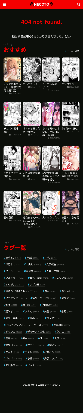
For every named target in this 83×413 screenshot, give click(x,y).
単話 (33, 257)
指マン (56, 345)
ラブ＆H (37, 284)
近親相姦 (61, 325)
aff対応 (13, 257)
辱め (35, 318)
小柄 (33, 358)
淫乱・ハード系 (44, 298)
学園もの (50, 304)
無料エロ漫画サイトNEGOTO (45, 384)
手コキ (12, 351)
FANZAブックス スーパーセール (26, 325)
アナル (32, 311)
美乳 (50, 311)
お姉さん (52, 351)
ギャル (32, 351)
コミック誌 (63, 277)
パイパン (13, 358)
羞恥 (11, 338)
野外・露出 (14, 318)
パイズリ (55, 318)
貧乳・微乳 (39, 277)
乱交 (60, 338)
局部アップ (53, 358)
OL (44, 338)
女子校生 (55, 264)
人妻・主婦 (56, 271)
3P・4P (69, 291)
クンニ (63, 331)
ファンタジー (16, 298)
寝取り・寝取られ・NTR (22, 291)
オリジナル (14, 284)
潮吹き (12, 311)
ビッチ (34, 365)
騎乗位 (68, 298)
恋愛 (67, 311)
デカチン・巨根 (39, 331)
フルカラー (14, 277)
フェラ (12, 271)
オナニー (35, 345)
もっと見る (73, 51)
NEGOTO (42, 4)
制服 (11, 304)
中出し (33, 264)
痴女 (28, 338)
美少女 (33, 271)
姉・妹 (29, 304)
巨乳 (51, 257)
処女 (50, 291)
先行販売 (13, 365)
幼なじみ (13, 345)
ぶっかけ (13, 331)
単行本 (12, 264)
